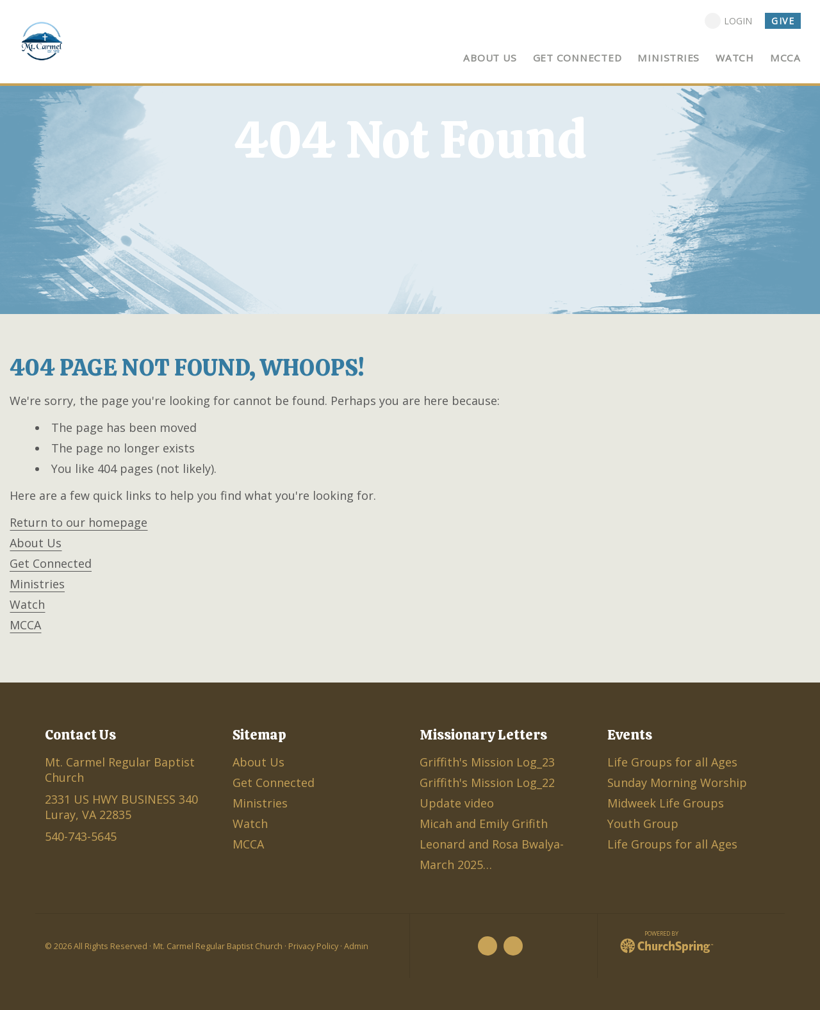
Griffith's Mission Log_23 (487, 762)
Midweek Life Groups (665, 803)
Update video (457, 803)
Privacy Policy (313, 946)
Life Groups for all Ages (672, 762)
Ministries (37, 584)
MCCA (25, 625)
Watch (27, 604)
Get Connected (51, 563)
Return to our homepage (78, 522)
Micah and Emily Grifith (484, 823)
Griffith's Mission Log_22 (487, 782)
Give (782, 21)
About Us (36, 543)
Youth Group (642, 823)
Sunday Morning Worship (677, 782)
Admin (356, 946)
